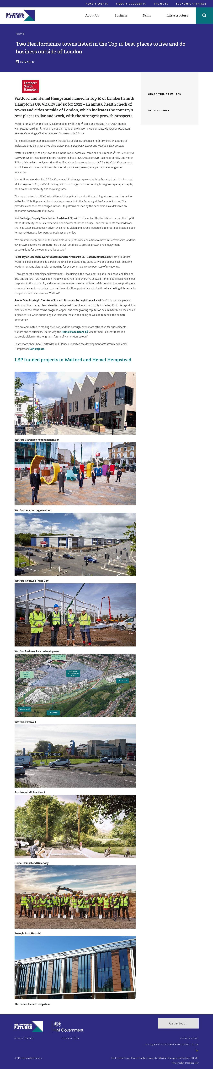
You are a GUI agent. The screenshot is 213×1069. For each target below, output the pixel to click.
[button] (92, 15)
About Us (92, 15)
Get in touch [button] (178, 1023)
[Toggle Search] (204, 15)
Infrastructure (177, 15)
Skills (147, 15)
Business (120, 15)
